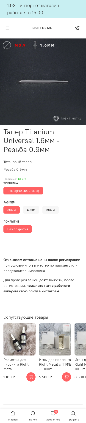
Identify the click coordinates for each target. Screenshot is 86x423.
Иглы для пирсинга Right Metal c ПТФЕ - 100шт (55, 364)
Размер (9, 202)
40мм (31, 210)
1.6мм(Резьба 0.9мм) (23, 191)
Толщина (10, 183)
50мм (50, 210)
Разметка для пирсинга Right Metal (16, 364)
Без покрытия (17, 229)
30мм (11, 210)
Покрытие (11, 221)
